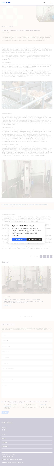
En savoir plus (15, 235)
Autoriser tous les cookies (19, 239)
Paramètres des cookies (35, 239)
